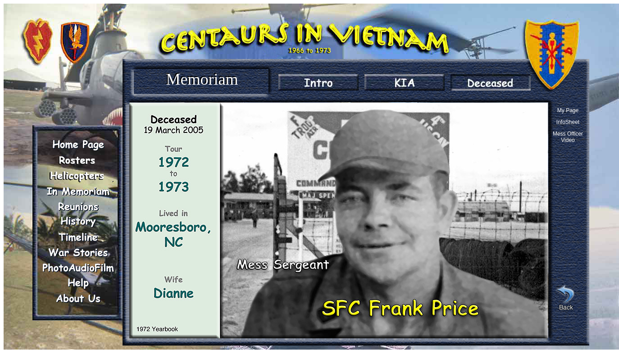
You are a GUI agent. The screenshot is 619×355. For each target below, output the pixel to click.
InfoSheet (567, 122)
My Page (567, 110)
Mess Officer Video (568, 137)
